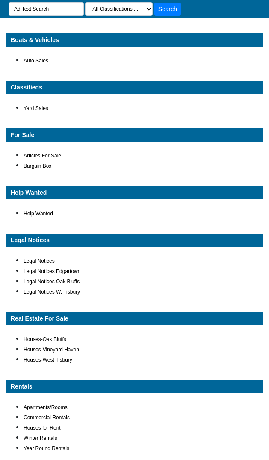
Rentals (22, 386)
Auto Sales (36, 61)
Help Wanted (29, 192)
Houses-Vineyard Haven (51, 350)
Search (167, 9)
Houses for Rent (42, 428)
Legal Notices (30, 240)
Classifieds (26, 87)
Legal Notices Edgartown (52, 271)
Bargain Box (37, 166)
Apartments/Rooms (46, 407)
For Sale (22, 134)
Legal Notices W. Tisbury (52, 292)
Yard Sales (36, 108)
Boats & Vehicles (35, 39)
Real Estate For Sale (39, 318)
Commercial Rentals (47, 418)
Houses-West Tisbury (48, 360)
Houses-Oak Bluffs (45, 339)
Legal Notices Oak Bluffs (52, 282)
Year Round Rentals (46, 448)
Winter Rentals (40, 438)
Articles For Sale (42, 156)
